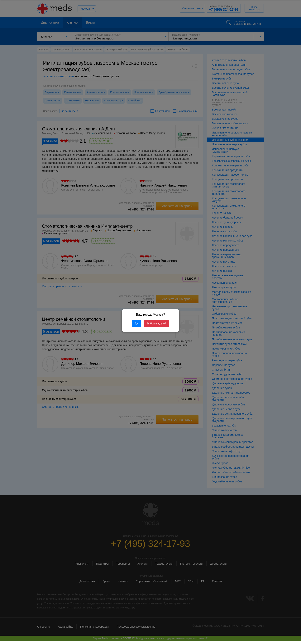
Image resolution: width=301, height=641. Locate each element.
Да (136, 323)
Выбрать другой (156, 323)
